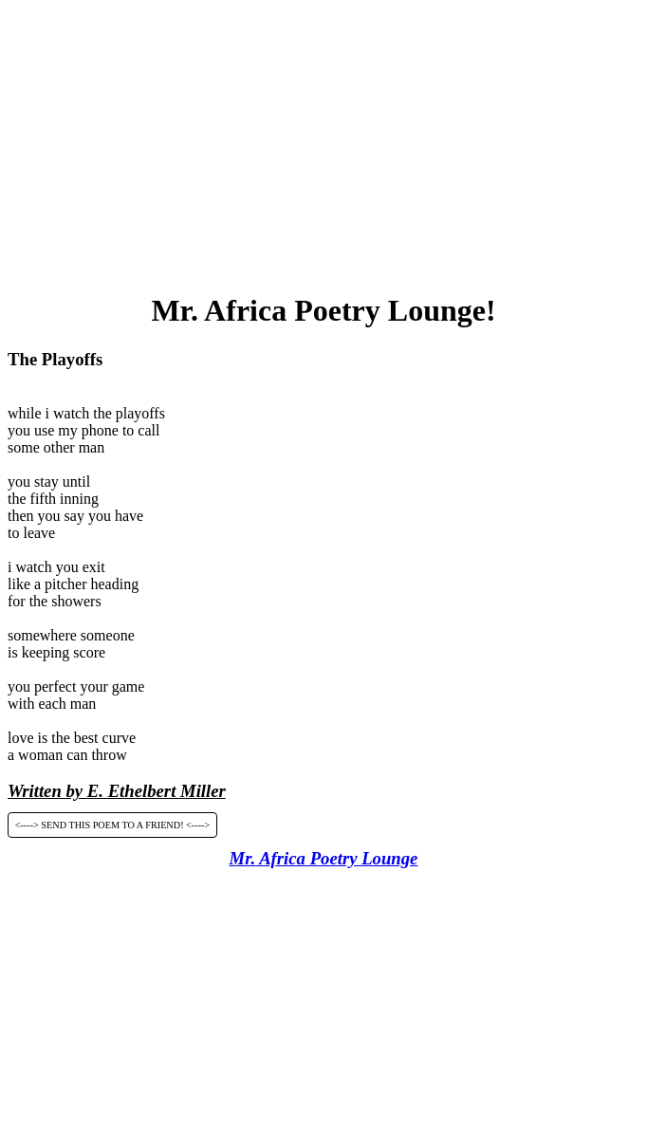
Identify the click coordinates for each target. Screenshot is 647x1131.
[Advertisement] (327, 140)
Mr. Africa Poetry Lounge (324, 858)
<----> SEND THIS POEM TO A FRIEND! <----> (113, 825)
